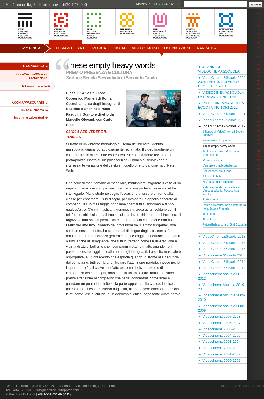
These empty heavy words (219, 146)
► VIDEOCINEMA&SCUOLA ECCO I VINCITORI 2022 (221, 105)
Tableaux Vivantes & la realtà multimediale (221, 153)
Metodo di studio (213, 160)
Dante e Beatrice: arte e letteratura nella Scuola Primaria (224, 206)
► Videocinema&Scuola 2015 (221, 255)
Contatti (171, 4)
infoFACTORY (242, 386)
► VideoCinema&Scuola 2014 (222, 261)
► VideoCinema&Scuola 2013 (222, 268)
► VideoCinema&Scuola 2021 (222, 114)
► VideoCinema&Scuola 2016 (222, 249)
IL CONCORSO (33, 66)
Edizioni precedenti (36, 86)
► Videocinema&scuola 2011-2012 (221, 276)
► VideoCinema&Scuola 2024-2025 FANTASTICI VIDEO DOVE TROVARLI (222, 82)
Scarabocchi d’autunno (217, 171)
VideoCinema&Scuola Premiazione (31, 76)
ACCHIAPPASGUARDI (28, 102)
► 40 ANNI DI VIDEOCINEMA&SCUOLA (219, 69)
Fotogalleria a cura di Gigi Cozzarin (225, 224)
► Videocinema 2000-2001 (219, 360)
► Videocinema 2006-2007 (219, 323)
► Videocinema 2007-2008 (219, 316)
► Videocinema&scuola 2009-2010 (221, 297)
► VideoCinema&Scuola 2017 (222, 243)
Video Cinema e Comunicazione (162, 48)
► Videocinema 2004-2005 (219, 335)
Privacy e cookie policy (54, 394)
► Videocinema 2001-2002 (219, 354)
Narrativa (206, 48)
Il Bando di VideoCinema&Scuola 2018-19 (223, 133)
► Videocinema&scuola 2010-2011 (221, 287)
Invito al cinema (32, 110)
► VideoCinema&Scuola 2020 (222, 120)
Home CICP (30, 48)
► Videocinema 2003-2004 (219, 341)
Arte (82, 48)
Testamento (210, 213)
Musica (99, 48)
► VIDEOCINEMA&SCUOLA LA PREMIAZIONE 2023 (221, 94)
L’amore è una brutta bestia (220, 165)
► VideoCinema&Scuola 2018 (222, 236)
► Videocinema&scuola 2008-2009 (221, 308)
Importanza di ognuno (216, 140)
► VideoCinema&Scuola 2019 (222, 126)
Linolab (119, 48)
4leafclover (209, 219)
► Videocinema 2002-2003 (219, 348)
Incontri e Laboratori (29, 117)
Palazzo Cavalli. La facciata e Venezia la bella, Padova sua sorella (221, 191)
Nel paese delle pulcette (218, 181)
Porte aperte (210, 199)
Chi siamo (63, 48)
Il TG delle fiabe (212, 176)
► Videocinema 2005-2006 (219, 329)
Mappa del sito (148, 4)
